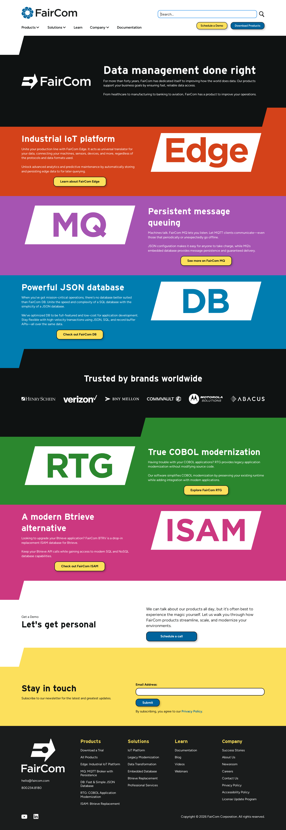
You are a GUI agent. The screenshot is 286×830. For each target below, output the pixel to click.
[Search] (262, 14)
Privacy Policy (192, 711)
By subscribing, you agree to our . (169, 711)
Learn (78, 27)
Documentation (129, 27)
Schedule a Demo (212, 25)
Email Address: (146, 684)
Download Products (247, 25)
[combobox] (207, 14)
